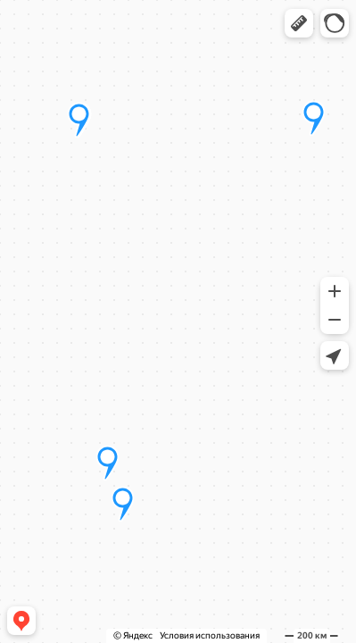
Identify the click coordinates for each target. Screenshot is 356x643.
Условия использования (210, 635)
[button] (299, 23)
